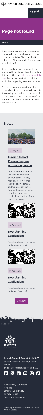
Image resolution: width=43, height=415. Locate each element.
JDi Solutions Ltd (27, 408)
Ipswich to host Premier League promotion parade (20, 161)
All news (21, 301)
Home (5, 42)
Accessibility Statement (15, 385)
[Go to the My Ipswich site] (35, 13)
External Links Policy (14, 391)
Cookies (8, 388)
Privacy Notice (11, 394)
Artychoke (14, 410)
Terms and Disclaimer (14, 397)
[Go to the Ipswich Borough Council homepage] (21, 4)
